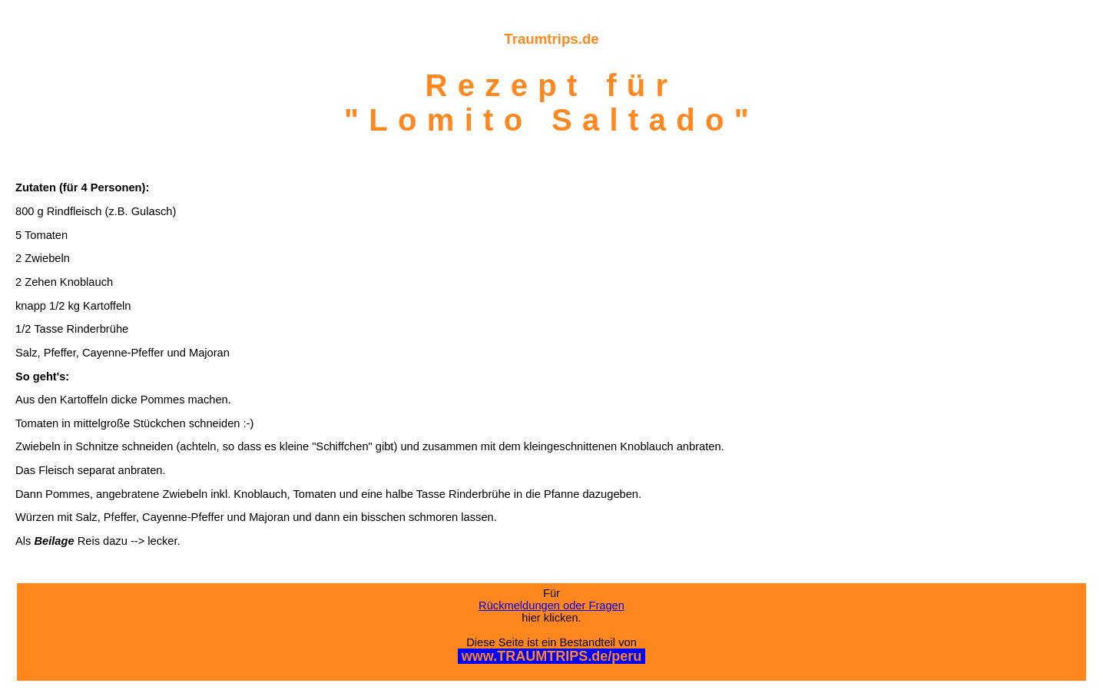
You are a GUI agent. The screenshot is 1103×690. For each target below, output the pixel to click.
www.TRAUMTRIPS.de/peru (551, 656)
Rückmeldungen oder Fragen (551, 605)
